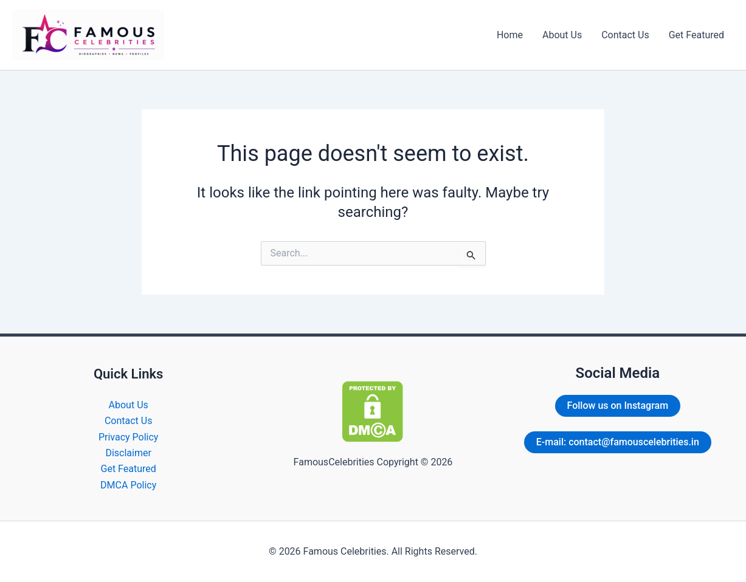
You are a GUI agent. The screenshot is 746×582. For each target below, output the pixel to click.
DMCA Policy (128, 485)
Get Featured (696, 35)
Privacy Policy (128, 437)
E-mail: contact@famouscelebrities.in (617, 442)
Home (510, 35)
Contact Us (625, 35)
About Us (562, 35)
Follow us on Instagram (618, 405)
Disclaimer (128, 453)
